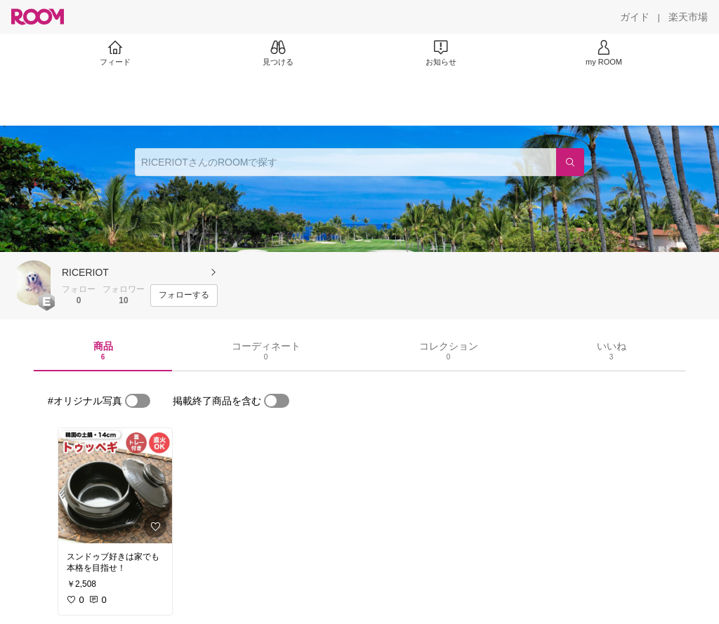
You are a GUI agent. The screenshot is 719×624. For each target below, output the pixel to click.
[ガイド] (634, 17)
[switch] (137, 401)
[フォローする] (184, 295)
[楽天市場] (688, 17)
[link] (115, 485)
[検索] (570, 162)
